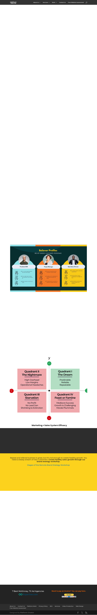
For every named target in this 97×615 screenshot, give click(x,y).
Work (53, 2)
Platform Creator (27, 613)
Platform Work (31, 606)
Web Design (79, 606)
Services (45, 2)
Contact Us (62, 2)
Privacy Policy (43, 606)
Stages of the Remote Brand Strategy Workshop (48, 465)
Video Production (67, 606)
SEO (51, 606)
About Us (36, 2)
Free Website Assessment (76, 2)
